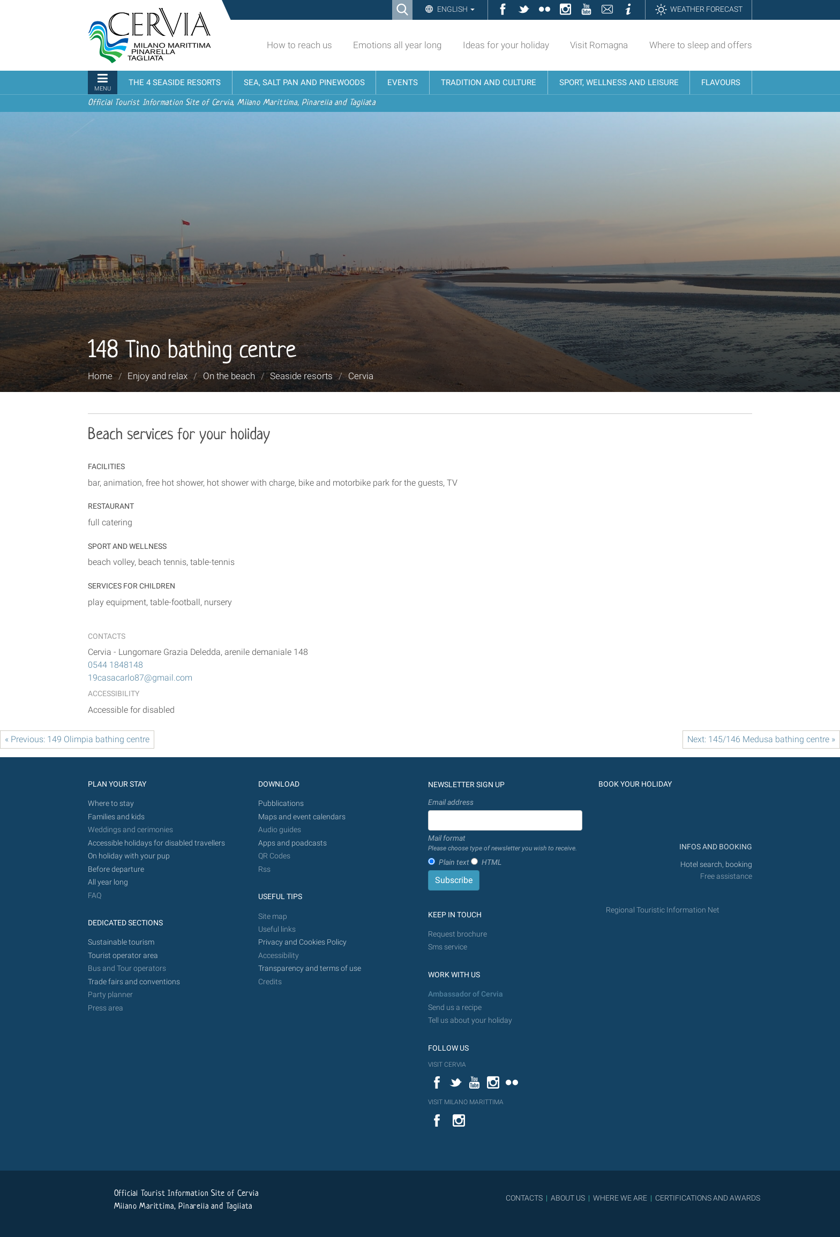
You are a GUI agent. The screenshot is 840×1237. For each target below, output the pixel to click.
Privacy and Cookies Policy (302, 942)
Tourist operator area (123, 955)
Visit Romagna (599, 45)
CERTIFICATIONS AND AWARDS (707, 1198)
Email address (451, 802)
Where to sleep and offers (700, 45)
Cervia (360, 376)
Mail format (502, 843)
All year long (108, 882)
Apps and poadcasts (292, 843)
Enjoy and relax (158, 376)
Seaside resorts (301, 376)
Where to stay (111, 803)
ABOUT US (568, 1198)
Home (100, 376)
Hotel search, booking (716, 864)
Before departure (116, 869)
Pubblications (281, 803)
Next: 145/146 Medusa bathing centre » (761, 739)
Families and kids (116, 816)
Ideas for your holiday (506, 45)
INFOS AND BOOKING (715, 846)
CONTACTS (524, 1198)
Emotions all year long (397, 45)
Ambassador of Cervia (465, 994)
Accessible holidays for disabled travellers (156, 843)
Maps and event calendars (302, 816)
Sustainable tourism (121, 942)
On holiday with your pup (129, 856)
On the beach (229, 376)
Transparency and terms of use (309, 968)
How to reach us (299, 45)
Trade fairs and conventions (134, 981)
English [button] (455, 9)
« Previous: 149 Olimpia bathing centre (77, 739)
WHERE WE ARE (620, 1198)
